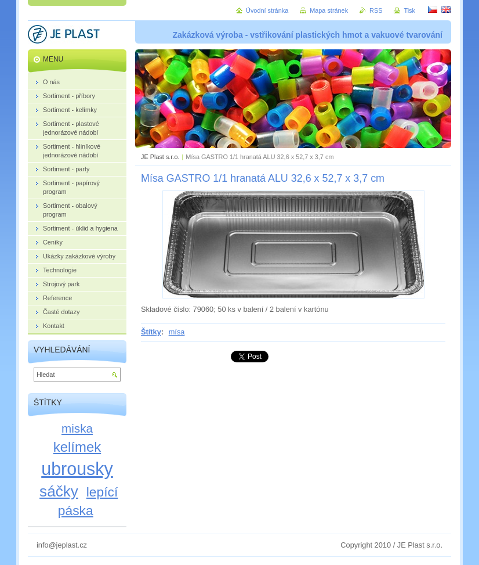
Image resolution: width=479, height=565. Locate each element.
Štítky (151, 332)
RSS (375, 10)
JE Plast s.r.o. (160, 156)
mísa (177, 332)
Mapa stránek (329, 10)
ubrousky (77, 468)
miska (77, 428)
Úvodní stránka (267, 10)
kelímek (77, 447)
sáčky (58, 491)
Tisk (409, 10)
